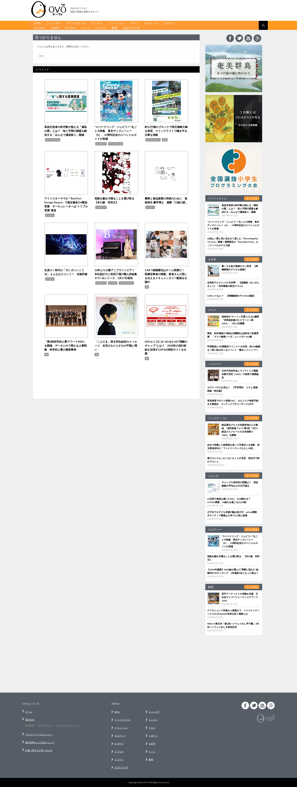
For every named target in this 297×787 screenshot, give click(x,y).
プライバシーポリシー (68, 725)
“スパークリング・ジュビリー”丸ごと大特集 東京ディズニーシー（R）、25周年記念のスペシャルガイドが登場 (233, 225)
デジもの (70, 27)
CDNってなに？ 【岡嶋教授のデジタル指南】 (231, 295)
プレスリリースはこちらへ (38, 734)
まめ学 (55, 27)
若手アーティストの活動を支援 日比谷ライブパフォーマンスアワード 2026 (240, 597)
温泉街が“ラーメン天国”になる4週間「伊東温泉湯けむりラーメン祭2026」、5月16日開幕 (240, 320)
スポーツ (169, 23)
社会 (165, 140)
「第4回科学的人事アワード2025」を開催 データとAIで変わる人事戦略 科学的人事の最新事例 (65, 345)
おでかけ (39, 27)
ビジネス (100, 27)
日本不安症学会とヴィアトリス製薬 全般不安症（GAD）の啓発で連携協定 (241, 374)
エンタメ (97, 23)
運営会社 (29, 719)
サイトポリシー (45, 725)
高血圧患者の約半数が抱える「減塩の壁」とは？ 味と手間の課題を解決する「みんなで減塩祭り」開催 (65, 130)
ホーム (28, 711)
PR (147, 287)
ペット (85, 27)
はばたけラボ (131, 27)
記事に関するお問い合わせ (38, 750)
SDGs (37, 23)
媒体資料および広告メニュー (40, 742)
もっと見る (251, 198)
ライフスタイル (76, 23)
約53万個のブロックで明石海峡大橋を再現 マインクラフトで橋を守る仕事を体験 (166, 130)
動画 (114, 27)
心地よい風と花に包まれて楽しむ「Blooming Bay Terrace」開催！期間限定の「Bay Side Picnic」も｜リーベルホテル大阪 (232, 242)
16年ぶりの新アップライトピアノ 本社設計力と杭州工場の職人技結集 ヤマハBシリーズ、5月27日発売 (117, 274)
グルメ (134, 23)
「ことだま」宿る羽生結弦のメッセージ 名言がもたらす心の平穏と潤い (116, 345)
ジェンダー (54, 23)
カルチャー (151, 23)
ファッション (116, 23)
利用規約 (29, 725)
